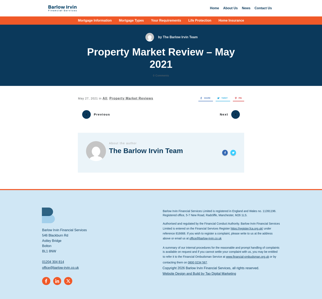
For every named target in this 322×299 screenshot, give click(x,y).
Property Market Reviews (131, 98)
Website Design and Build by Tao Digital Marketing (199, 270)
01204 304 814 (53, 259)
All (105, 98)
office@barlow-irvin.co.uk (60, 265)
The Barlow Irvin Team (180, 37)
